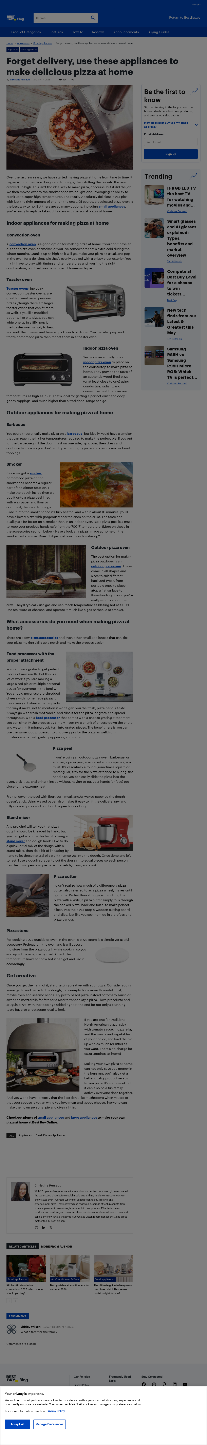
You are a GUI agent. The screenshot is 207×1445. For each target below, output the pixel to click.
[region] (103, 1415)
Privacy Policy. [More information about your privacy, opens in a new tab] (55, 1411)
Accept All (17, 1424)
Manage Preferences (49, 1424)
